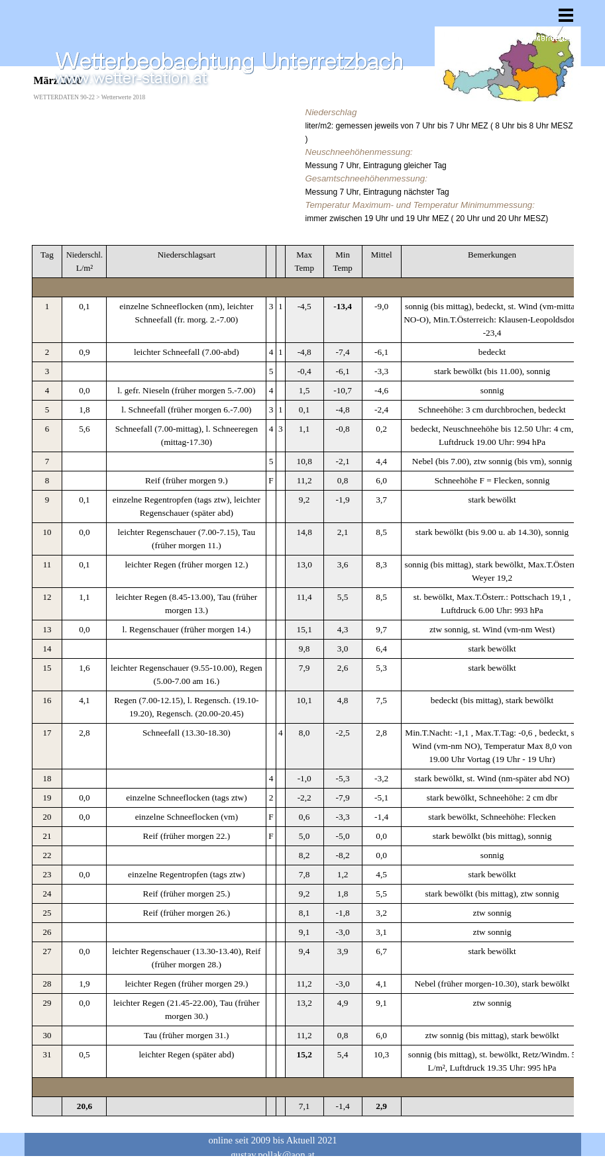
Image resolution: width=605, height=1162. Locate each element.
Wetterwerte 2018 (123, 97)
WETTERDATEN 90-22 (64, 97)
